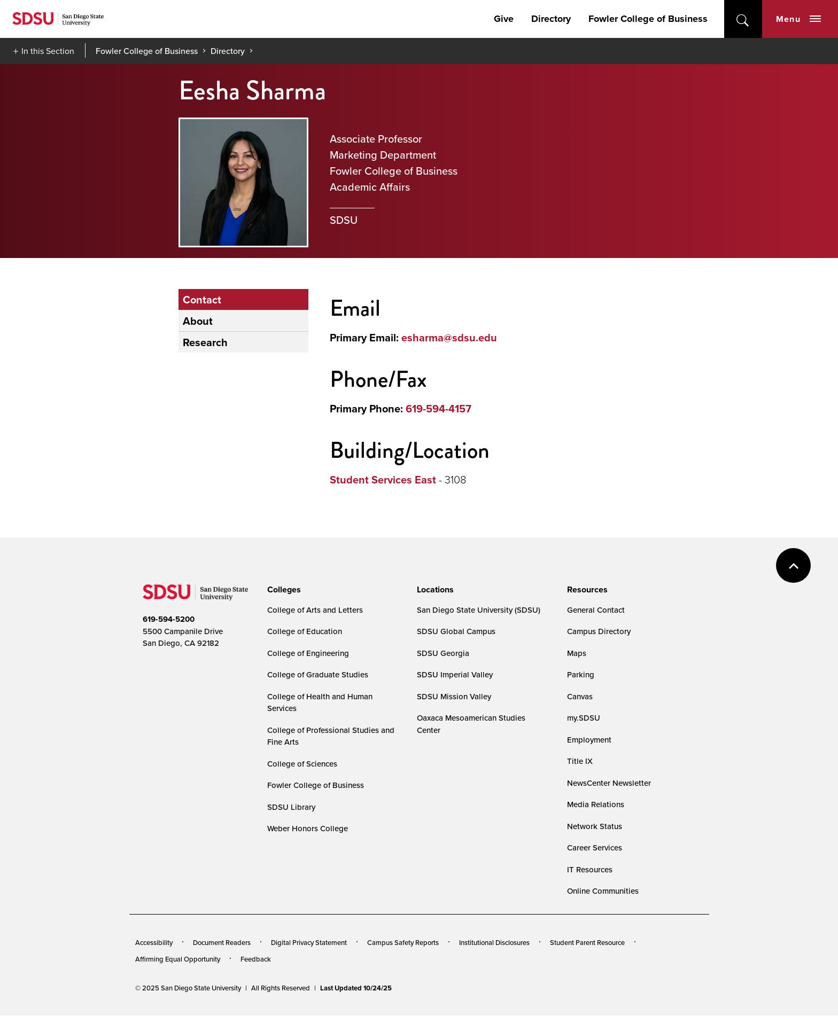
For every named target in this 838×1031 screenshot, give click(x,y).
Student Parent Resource (587, 942)
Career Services (594, 847)
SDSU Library (291, 807)
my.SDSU (583, 717)
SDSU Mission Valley (454, 696)
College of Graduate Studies (317, 674)
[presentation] (282, 590)
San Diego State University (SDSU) (478, 609)
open (743, 19)
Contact (202, 299)
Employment (589, 739)
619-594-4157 (438, 408)
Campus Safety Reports (403, 942)
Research (205, 342)
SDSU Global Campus (456, 631)
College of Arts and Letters (315, 609)
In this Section (47, 51)
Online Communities (603, 890)
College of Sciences (302, 763)
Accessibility (154, 942)
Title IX (580, 761)
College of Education (304, 631)
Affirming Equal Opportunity (177, 959)
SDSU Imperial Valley (455, 674)
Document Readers (222, 942)
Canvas (580, 696)
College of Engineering (308, 653)
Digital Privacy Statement (309, 942)
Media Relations (595, 804)
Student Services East (383, 479)
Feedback (255, 959)
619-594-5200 (169, 619)
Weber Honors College (307, 828)
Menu (798, 19)
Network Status (594, 826)
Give (504, 19)
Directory (551, 19)
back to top (793, 565)
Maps (576, 653)
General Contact (596, 609)
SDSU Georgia (443, 653)
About (198, 321)
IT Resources (589, 869)
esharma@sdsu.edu (449, 337)
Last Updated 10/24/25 (356, 988)
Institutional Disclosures (494, 942)
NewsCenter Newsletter (609, 782)
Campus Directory (599, 631)
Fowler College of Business (648, 19)
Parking (580, 674)
